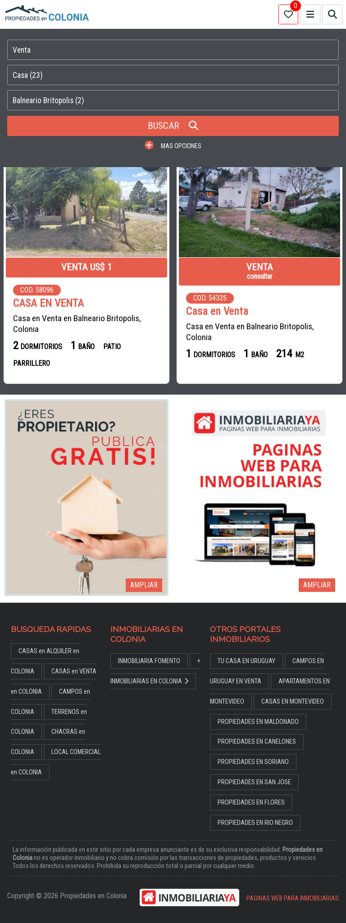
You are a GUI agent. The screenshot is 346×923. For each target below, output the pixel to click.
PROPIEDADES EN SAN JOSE (254, 782)
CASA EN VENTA (48, 303)
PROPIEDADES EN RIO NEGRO (255, 823)
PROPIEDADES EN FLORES (251, 802)
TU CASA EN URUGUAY (246, 661)
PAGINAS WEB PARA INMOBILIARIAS (292, 898)
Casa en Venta (217, 311)
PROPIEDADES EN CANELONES (257, 742)
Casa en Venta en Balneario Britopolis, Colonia (77, 323)
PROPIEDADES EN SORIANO (253, 762)
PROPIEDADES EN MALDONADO (258, 722)
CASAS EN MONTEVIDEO (292, 701)
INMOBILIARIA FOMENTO (149, 661)
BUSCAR (173, 125)
